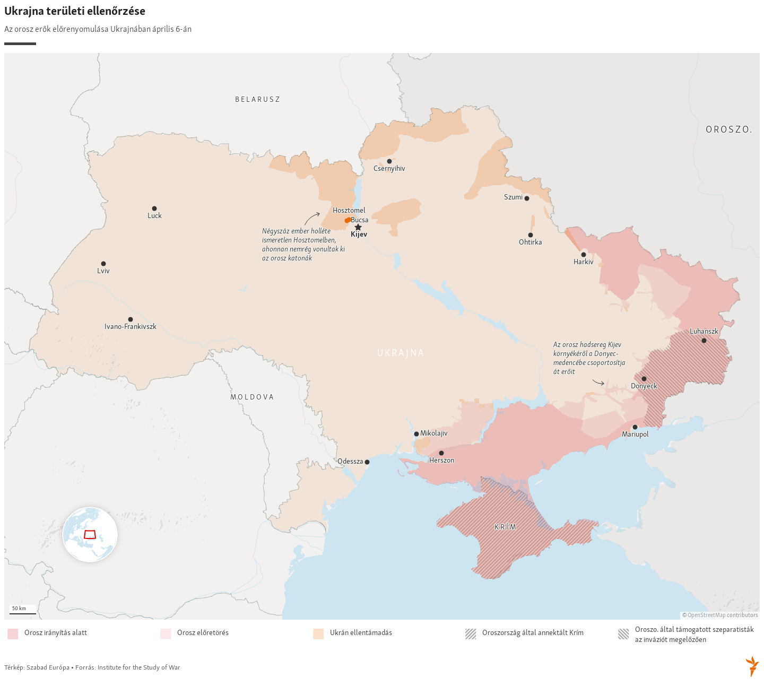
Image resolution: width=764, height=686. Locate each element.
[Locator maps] (382, 342)
